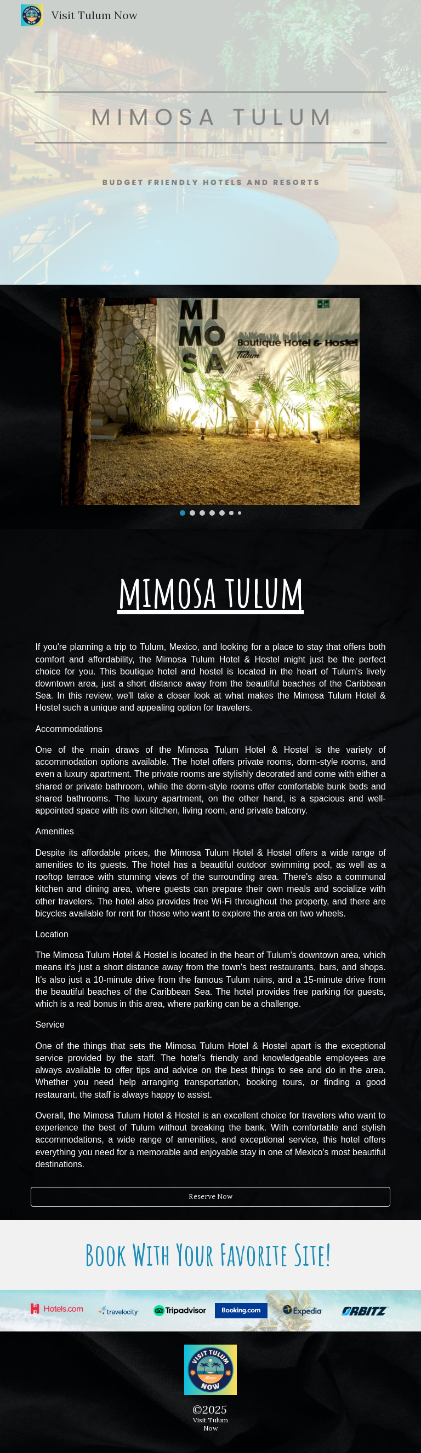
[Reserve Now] (210, 1196)
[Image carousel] (210, 407)
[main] (210, 864)
